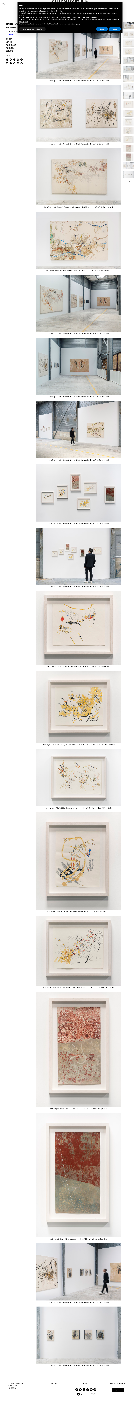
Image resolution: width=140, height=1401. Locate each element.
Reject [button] (102, 29)
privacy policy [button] (23, 22)
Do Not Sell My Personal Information (85, 17)
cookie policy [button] (58, 11)
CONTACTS (9, 51)
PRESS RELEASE (11, 45)
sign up (118, 1390)
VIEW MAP (9, 42)
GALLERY (9, 39)
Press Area (54, 1383)
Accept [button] (114, 29)
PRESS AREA (10, 48)
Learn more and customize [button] (32, 29)
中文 (4, 3)
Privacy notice (12, 1386)
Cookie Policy (12, 1388)
